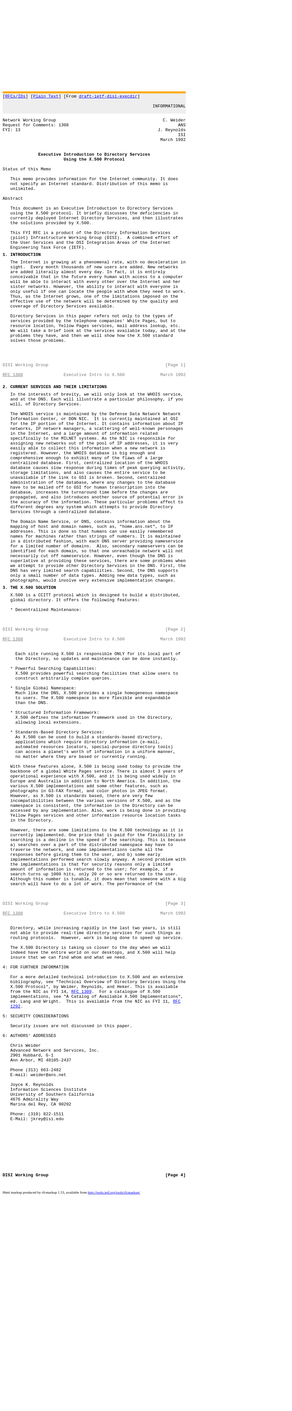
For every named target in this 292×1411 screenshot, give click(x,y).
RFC (177, 1182)
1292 (15, 1188)
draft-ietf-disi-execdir (108, 97)
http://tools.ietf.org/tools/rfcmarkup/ (114, 1409)
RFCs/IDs (15, 97)
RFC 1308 (13, 430)
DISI (8, 1391)
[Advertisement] (146, 45)
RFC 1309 (81, 1170)
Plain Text (46, 97)
